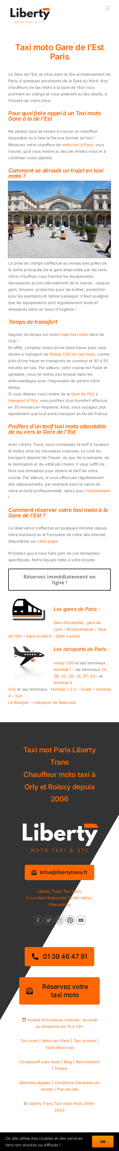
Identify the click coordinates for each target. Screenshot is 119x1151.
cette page (47, 541)
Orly (12, 689)
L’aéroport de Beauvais (54, 702)
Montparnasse (80, 629)
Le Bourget (18, 702)
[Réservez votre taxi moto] (59, 991)
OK (103, 1141)
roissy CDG (64, 662)
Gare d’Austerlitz (69, 622)
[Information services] (59, 872)
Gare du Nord (38, 636)
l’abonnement (97, 490)
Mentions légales (35, 1082)
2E (78, 676)
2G (92, 676)
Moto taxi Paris (56, 1040)
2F (85, 676)
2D (71, 676)
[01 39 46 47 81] (59, 956)
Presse (61, 1068)
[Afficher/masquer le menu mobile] (108, 8)
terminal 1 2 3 (63, 689)
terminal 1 (62, 669)
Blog (68, 1061)
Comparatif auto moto (40, 1061)
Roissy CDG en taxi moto (72, 354)
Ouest (86, 689)
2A (104, 669)
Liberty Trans (41, 1103)
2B (56, 676)
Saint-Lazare (68, 636)
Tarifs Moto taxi (59, 1047)
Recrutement (87, 1061)
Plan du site (68, 1089)
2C (63, 676)
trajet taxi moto (74, 334)
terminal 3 (63, 682)
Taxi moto (29, 1040)
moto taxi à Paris (77, 144)
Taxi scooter (85, 1040)
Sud (19, 695)
